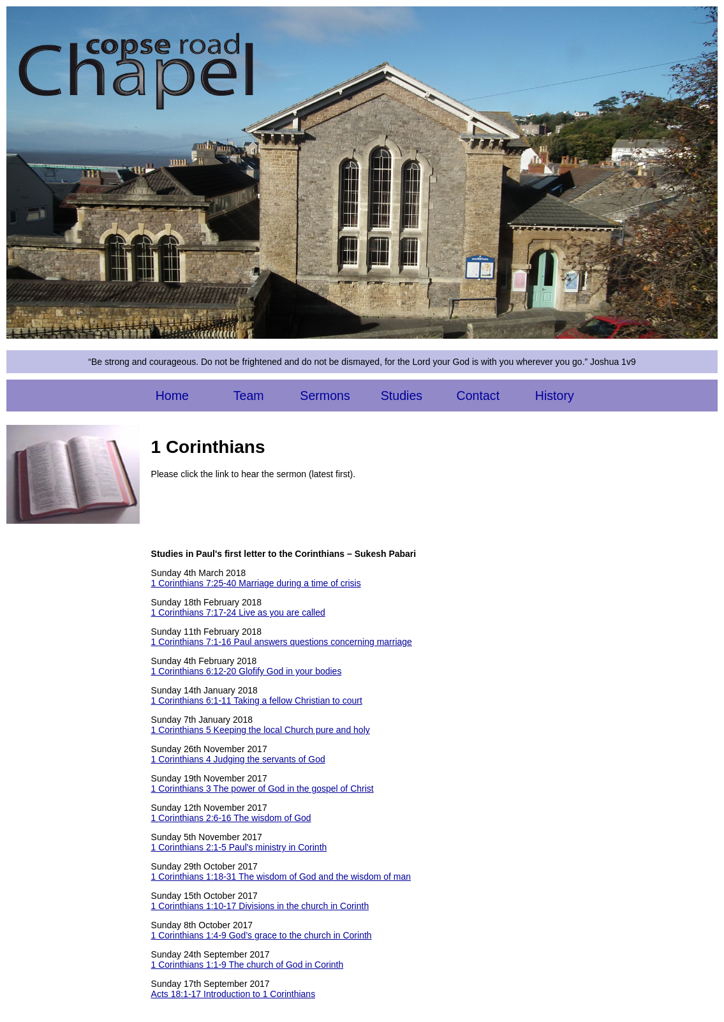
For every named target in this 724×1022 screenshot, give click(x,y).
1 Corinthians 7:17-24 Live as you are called (238, 612)
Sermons (325, 396)
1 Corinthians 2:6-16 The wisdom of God (231, 818)
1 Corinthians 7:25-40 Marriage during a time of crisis (256, 583)
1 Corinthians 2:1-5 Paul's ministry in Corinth (239, 847)
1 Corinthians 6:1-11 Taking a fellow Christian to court (256, 700)
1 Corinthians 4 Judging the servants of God (238, 759)
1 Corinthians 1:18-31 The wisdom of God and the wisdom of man (281, 876)
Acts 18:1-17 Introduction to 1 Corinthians (233, 994)
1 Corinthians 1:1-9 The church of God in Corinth (247, 964)
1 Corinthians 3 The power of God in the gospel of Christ (262, 788)
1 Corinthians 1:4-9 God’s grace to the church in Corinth (261, 935)
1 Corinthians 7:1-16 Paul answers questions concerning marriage (281, 642)
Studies (401, 396)
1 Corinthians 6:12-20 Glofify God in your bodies (246, 671)
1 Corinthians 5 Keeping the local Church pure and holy (260, 730)
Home (172, 396)
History (554, 396)
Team (248, 396)
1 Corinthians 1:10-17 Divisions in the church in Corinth (260, 906)
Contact (478, 396)
